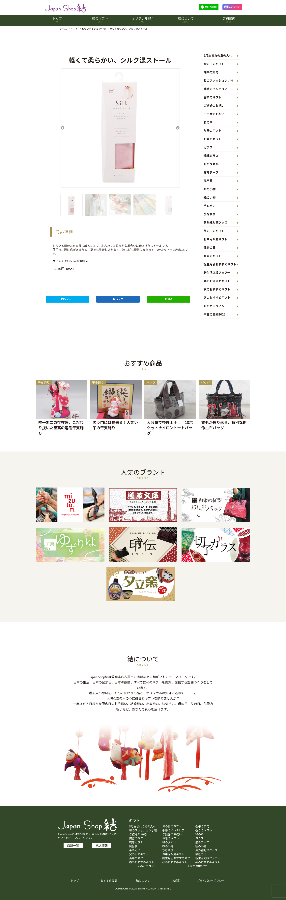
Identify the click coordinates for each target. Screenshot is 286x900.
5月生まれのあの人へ (218, 55)
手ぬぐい (209, 206)
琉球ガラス (211, 155)
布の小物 (209, 189)
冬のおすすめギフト (217, 297)
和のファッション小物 (218, 80)
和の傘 (208, 122)
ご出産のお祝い (214, 114)
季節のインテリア (215, 89)
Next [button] (178, 128)
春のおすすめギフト (217, 281)
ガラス (208, 147)
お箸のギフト (212, 139)
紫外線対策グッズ (215, 222)
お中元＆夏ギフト (215, 239)
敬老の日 (209, 247)
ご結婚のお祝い (214, 105)
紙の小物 (209, 197)
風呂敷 (208, 181)
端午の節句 (211, 72)
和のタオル (211, 164)
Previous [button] (63, 128)
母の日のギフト (214, 64)
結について (143, 880)
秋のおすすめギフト (217, 289)
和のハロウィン (214, 306)
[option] (120, 128)
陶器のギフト (212, 130)
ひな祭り (209, 214)
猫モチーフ (211, 172)
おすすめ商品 (108, 880)
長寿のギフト (212, 256)
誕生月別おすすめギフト (220, 264)
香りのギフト (212, 97)
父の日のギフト (214, 231)
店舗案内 (177, 880)
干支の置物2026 (214, 314)
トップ (75, 880)
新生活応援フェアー (217, 272)
